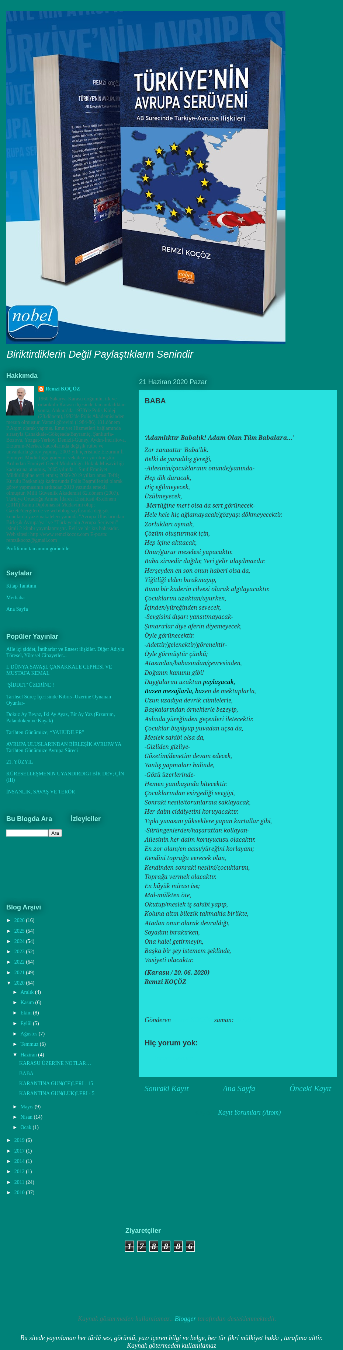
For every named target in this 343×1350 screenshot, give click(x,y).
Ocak (26, 1127)
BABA (26, 1073)
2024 (20, 941)
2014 (20, 1161)
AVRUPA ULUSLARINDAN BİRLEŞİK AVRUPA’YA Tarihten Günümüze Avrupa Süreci (63, 747)
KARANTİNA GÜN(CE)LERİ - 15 (56, 1083)
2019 (20, 1140)
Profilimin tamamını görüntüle (37, 548)
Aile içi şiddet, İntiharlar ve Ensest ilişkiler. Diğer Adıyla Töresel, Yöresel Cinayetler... (65, 652)
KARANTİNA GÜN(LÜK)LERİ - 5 (56, 1093)
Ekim (26, 1013)
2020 (20, 983)
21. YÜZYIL (19, 762)
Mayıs (27, 1106)
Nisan (27, 1117)
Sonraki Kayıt (166, 1088)
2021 (20, 972)
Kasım (27, 1002)
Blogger (185, 1318)
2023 (20, 951)
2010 (20, 1192)
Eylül (26, 1023)
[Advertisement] (48, 1264)
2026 (20, 920)
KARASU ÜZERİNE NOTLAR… (55, 1063)
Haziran (29, 1055)
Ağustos (29, 1034)
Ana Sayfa (239, 1088)
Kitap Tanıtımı (21, 586)
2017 (20, 1151)
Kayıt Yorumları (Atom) (249, 1112)
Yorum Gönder (173, 1058)
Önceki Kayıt (310, 1088)
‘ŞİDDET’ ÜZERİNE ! (30, 685)
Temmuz (29, 1044)
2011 (20, 1182)
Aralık (27, 992)
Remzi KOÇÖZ (63, 389)
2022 (20, 962)
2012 (20, 1171)
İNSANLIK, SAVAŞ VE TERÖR (40, 792)
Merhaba (15, 597)
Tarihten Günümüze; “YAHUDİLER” (45, 732)
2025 (20, 931)
